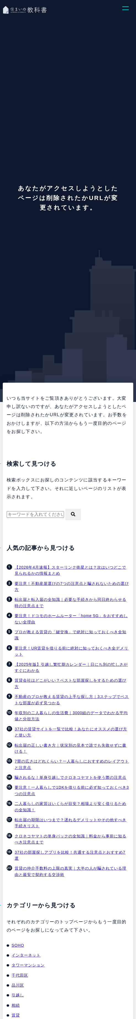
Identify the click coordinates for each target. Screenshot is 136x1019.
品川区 (18, 985)
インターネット (26, 955)
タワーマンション (28, 965)
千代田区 (20, 975)
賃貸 (16, 1015)
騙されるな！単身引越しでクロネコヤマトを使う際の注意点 (70, 777)
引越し (18, 995)
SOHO (18, 945)
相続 (16, 1005)
